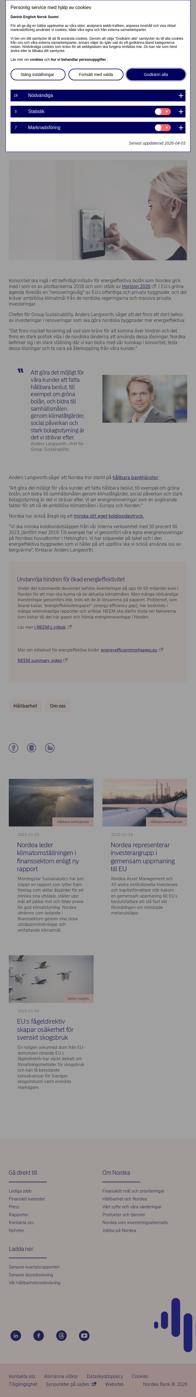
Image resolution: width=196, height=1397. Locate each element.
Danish (16, 17)
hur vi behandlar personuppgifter (79, 60)
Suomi (53, 17)
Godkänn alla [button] (156, 74)
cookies (37, 60)
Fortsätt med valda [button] (96, 74)
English (29, 17)
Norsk (42, 17)
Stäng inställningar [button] (37, 74)
